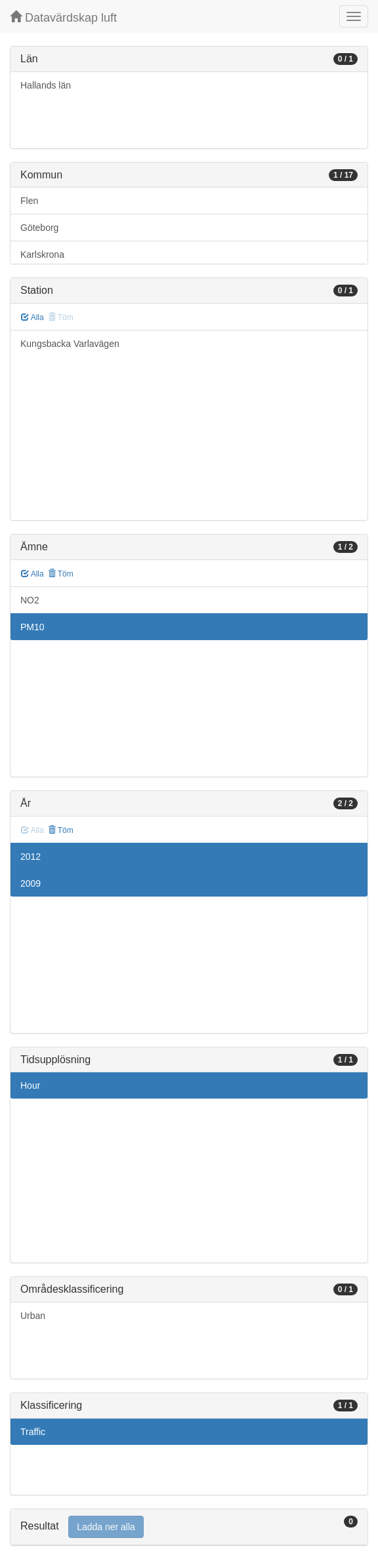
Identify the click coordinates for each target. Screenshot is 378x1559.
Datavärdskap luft (63, 17)
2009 (30, 883)
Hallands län (45, 85)
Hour (30, 1085)
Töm (61, 573)
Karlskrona (42, 254)
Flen (29, 200)
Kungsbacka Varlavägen (69, 343)
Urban (32, 1315)
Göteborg (39, 227)
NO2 (29, 600)
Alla (32, 317)
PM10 (32, 627)
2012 (30, 856)
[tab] (189, 1527)
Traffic (32, 1432)
